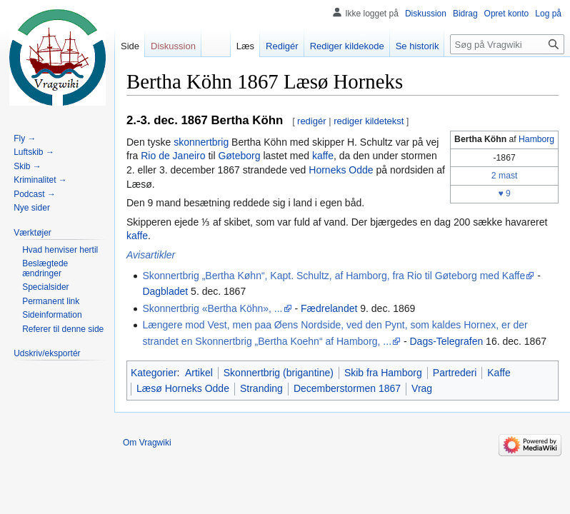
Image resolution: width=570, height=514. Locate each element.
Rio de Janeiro (173, 155)
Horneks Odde (341, 170)
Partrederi (454, 372)
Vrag (421, 388)
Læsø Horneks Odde (182, 388)
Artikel (199, 372)
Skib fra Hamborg (383, 372)
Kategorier (154, 372)
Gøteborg (239, 155)
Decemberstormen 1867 (347, 388)
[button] (32, 233)
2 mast (504, 176)
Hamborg (536, 139)
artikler (160, 255)
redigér (311, 121)
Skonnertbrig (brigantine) (279, 372)
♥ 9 (504, 193)
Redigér (282, 46)
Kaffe (498, 372)
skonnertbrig (201, 142)
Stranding (261, 388)
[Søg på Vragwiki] (507, 44)
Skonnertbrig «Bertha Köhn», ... (212, 308)
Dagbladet (165, 291)
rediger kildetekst (369, 121)
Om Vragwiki (147, 443)
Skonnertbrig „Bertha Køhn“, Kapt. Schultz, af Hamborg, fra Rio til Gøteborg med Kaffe (333, 275)
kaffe (323, 155)
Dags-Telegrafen (446, 341)
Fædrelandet (329, 308)
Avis (135, 255)
